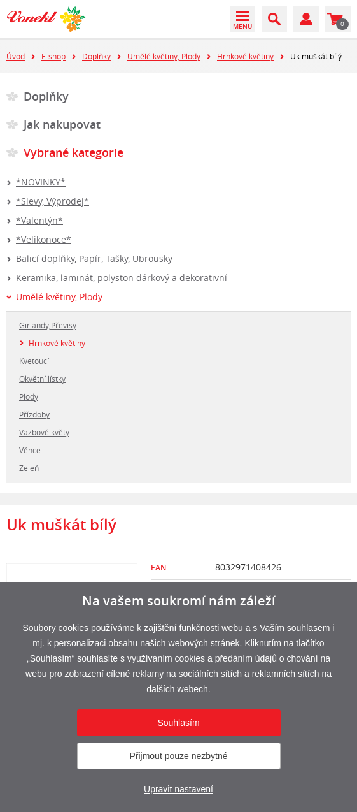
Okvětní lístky (42, 378)
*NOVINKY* (41, 182)
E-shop (53, 56)
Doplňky (96, 56)
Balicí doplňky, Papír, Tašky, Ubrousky (94, 258)
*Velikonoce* (43, 239)
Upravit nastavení (178, 789)
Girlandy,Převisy (47, 325)
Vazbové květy (44, 432)
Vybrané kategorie (73, 152)
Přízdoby (34, 414)
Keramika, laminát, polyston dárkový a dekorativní (121, 278)
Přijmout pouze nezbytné (178, 756)
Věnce (30, 450)
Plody (28, 396)
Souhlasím (178, 723)
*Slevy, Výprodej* (52, 201)
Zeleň (29, 468)
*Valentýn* (39, 220)
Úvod (15, 56)
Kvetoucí (34, 361)
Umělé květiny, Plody (163, 56)
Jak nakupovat (62, 124)
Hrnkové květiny (245, 56)
